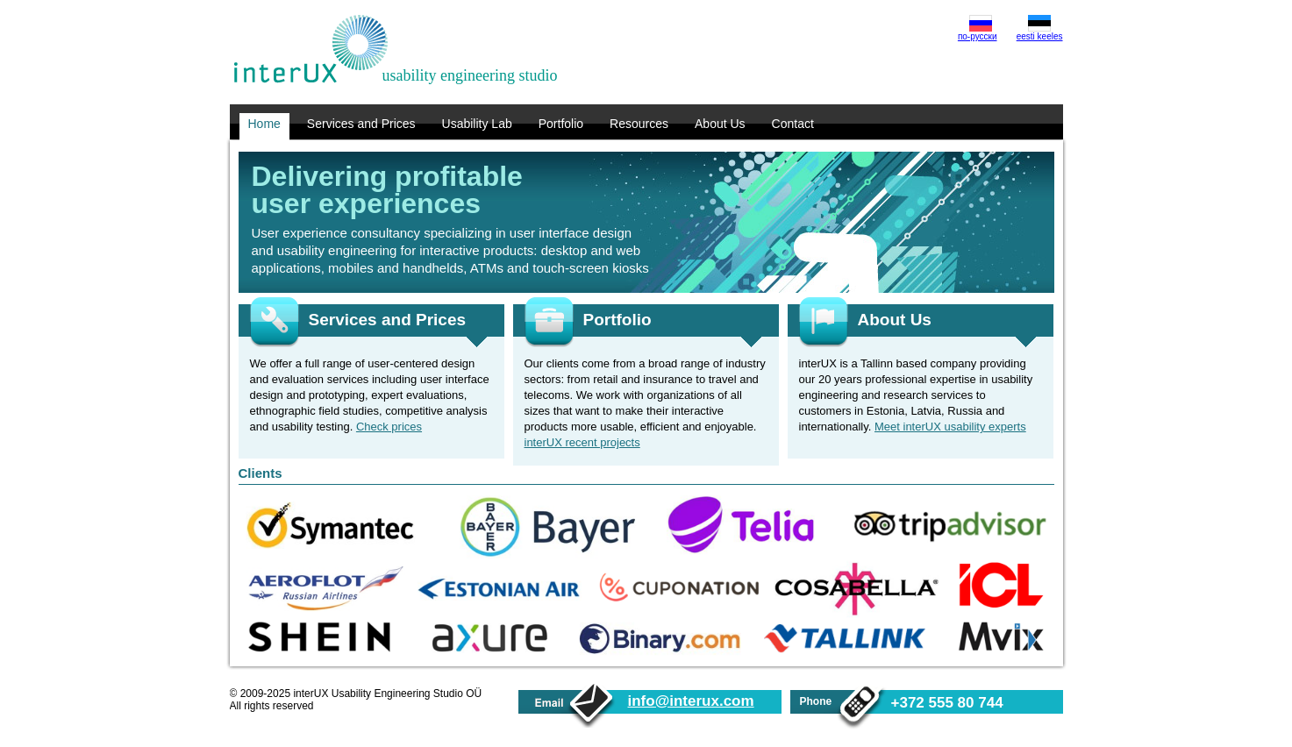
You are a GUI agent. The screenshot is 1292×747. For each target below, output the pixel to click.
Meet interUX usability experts (950, 426)
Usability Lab (477, 124)
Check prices (389, 426)
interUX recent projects (582, 442)
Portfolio (561, 124)
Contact (793, 124)
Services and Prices (361, 124)
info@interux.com (691, 701)
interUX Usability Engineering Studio (311, 49)
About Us (720, 124)
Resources (639, 124)
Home (264, 124)
